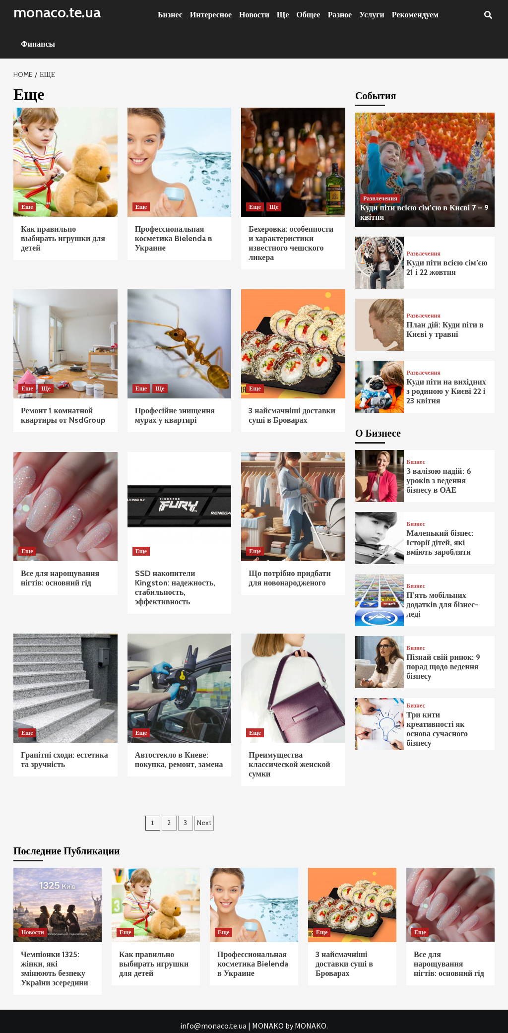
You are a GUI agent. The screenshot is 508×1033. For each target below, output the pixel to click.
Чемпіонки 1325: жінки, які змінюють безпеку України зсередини (54, 968)
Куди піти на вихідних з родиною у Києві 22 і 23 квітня (446, 391)
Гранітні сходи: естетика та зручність (64, 759)
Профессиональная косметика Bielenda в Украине (173, 238)
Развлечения (380, 198)
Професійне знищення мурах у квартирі (175, 415)
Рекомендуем (415, 14)
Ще (283, 14)
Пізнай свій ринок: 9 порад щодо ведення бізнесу (443, 666)
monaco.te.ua (57, 12)
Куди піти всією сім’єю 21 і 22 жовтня (446, 267)
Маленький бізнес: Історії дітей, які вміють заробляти (439, 542)
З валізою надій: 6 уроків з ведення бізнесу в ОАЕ (438, 480)
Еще (27, 206)
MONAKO (268, 1026)
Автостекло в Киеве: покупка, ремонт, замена (179, 759)
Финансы (38, 44)
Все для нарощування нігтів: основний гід (60, 578)
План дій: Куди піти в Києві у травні (444, 329)
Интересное (211, 14)
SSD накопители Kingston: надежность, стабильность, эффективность (175, 587)
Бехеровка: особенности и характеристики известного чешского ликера (291, 243)
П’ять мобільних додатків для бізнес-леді (442, 604)
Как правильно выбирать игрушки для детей (63, 238)
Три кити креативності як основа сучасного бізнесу (437, 729)
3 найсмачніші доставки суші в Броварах (292, 415)
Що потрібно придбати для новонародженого (289, 578)
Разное (340, 14)
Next (204, 822)
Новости (254, 14)
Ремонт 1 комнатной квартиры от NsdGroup (63, 415)
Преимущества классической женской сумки (289, 764)
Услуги (371, 14)
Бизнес (170, 14)
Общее (308, 14)
